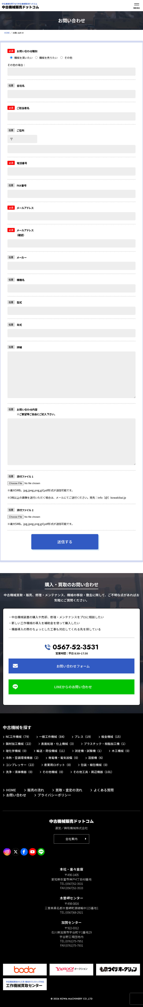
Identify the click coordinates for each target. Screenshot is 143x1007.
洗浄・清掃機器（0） (20, 772)
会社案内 (71, 839)
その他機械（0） (53, 772)
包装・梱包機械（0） (95, 765)
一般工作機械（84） (52, 736)
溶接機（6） (96, 758)
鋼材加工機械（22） (19, 744)
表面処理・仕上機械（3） (58, 744)
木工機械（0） (121, 751)
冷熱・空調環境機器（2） (23, 758)
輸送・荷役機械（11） (51, 751)
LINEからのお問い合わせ (73, 686)
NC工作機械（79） (18, 736)
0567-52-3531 (75, 647)
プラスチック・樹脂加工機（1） (105, 744)
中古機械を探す (17, 727)
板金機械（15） (112, 736)
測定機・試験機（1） (89, 751)
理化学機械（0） (17, 751)
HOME (7, 32)
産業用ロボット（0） (58, 765)
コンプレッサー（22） (21, 765)
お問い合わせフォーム (73, 666)
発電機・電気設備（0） (64, 758)
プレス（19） (83, 736)
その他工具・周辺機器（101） (93, 772)
